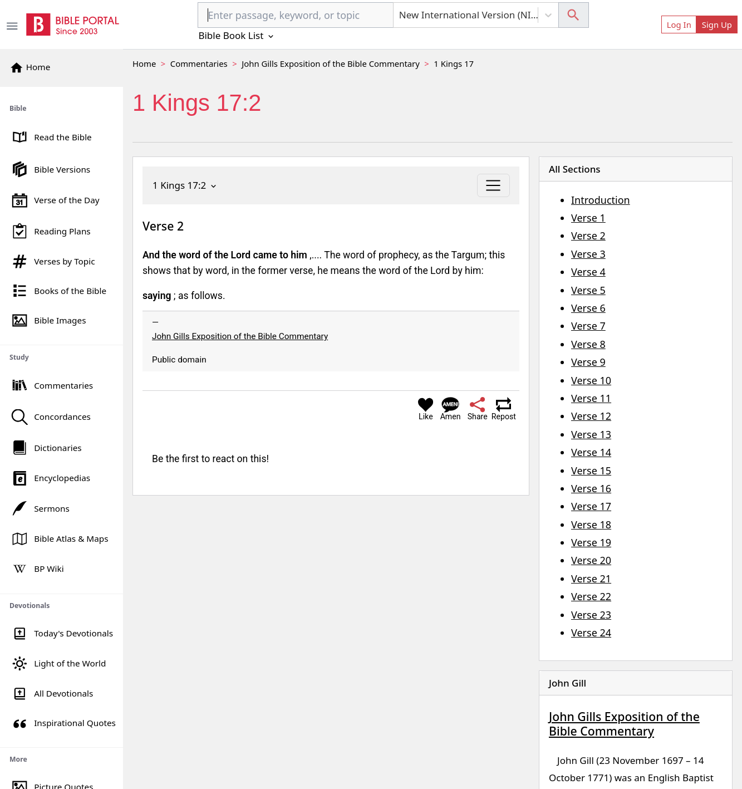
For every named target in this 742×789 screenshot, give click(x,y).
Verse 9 (588, 362)
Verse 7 (588, 325)
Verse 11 (591, 398)
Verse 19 (591, 542)
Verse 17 (591, 506)
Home (144, 63)
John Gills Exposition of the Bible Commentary (331, 63)
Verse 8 (588, 344)
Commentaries (199, 63)
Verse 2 (588, 235)
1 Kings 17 (454, 63)
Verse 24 (591, 632)
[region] (61, 438)
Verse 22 (591, 596)
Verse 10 (591, 380)
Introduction (600, 200)
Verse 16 (591, 488)
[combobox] (295, 15)
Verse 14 (591, 452)
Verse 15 (591, 470)
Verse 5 (588, 290)
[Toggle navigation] (493, 185)
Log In (679, 24)
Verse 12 (591, 416)
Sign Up (717, 24)
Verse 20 (591, 560)
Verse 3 (588, 254)
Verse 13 (591, 434)
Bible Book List (236, 35)
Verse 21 (591, 578)
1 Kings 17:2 (185, 185)
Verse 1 (588, 217)
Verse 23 (591, 614)
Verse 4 (588, 271)
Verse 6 (588, 308)
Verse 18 (591, 524)
